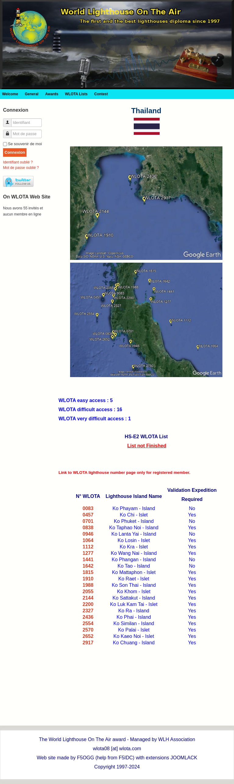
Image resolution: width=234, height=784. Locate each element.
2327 (88, 610)
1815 (88, 572)
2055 (88, 591)
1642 (88, 566)
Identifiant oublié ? (18, 162)
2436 (88, 617)
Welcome (10, 94)
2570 (88, 629)
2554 (88, 623)
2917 (88, 642)
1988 (88, 585)
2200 (88, 604)
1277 (88, 553)
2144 (88, 597)
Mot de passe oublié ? (21, 168)
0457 (88, 514)
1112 (88, 546)
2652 (88, 636)
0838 (88, 527)
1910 (88, 578)
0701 (88, 521)
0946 (88, 534)
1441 (88, 559)
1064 (88, 540)
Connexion (15, 152)
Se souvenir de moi (25, 144)
